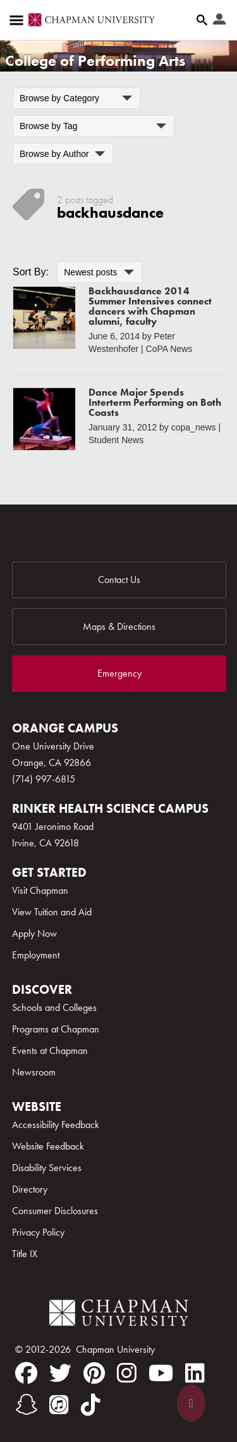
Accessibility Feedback (55, 1124)
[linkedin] (195, 1373)
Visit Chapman (40, 890)
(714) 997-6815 (43, 779)
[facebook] (26, 1373)
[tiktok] (90, 1404)
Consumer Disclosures (55, 1210)
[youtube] (161, 1373)
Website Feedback (48, 1146)
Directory (29, 1189)
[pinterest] (94, 1373)
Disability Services (47, 1167)
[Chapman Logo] (118, 1315)
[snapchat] (26, 1404)
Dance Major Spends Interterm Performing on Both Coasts (154, 402)
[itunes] (59, 1404)
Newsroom (34, 1072)
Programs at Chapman (55, 1029)
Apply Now (34, 933)
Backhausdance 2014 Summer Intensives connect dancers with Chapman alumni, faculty (150, 306)
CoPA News (169, 349)
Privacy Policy (38, 1232)
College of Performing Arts (95, 60)
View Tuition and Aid (52, 911)
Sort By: (31, 271)
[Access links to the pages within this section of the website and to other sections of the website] (19, 20)
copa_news (193, 427)
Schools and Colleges (54, 1007)
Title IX (24, 1253)
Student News (115, 440)
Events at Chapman (50, 1050)
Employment (35, 955)
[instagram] (127, 1373)
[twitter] (60, 1373)
